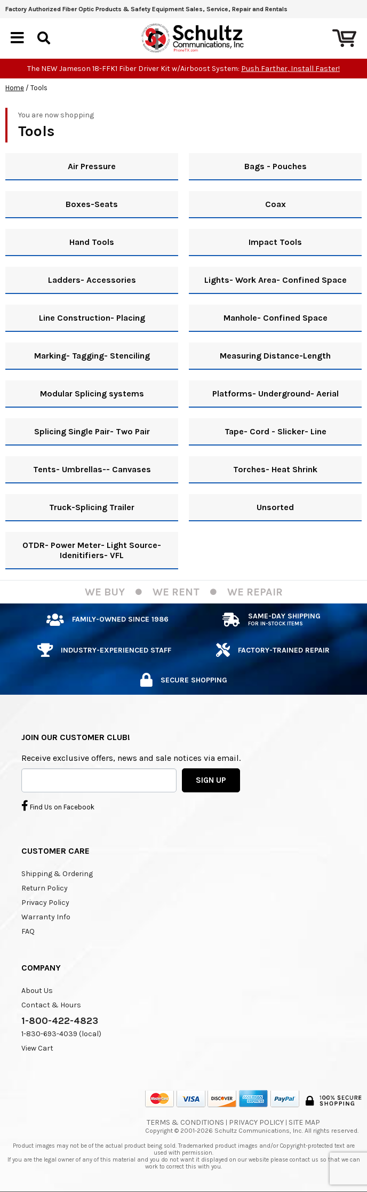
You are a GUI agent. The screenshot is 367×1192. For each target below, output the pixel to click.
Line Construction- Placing (92, 318)
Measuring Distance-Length (275, 356)
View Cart (37, 1048)
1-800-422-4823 (59, 1021)
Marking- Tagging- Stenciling (92, 356)
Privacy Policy (45, 902)
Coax (275, 204)
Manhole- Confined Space (276, 318)
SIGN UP (211, 780)
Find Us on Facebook (57, 805)
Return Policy (44, 888)
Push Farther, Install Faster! (290, 68)
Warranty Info (45, 916)
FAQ (28, 931)
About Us (37, 990)
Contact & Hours (51, 1005)
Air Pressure (92, 166)
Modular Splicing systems (92, 393)
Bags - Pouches (275, 166)
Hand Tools (91, 242)
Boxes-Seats (92, 204)
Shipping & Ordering (57, 873)
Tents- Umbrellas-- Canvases (92, 469)
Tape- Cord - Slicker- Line (275, 431)
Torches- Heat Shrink (275, 469)
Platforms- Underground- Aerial (275, 393)
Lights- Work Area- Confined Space (275, 280)
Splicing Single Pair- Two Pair (92, 431)
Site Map (304, 1122)
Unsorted (275, 507)
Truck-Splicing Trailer (91, 507)
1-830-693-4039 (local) (61, 1033)
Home (14, 88)
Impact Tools (275, 242)
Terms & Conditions (185, 1122)
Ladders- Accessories (92, 280)
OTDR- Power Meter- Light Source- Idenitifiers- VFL (91, 550)
